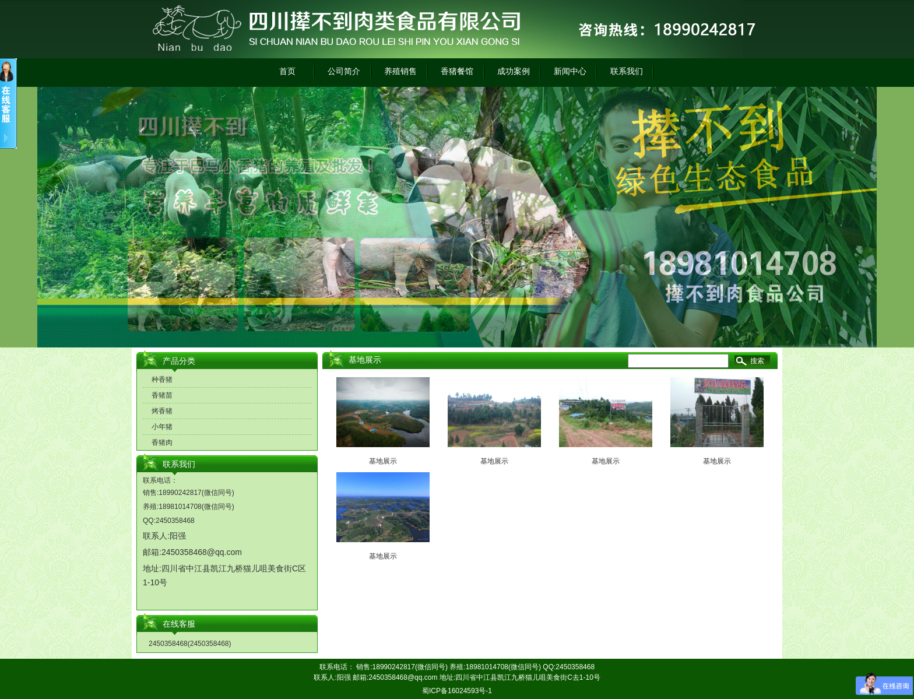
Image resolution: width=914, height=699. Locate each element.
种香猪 (162, 379)
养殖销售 (400, 71)
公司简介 (344, 71)
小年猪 (162, 427)
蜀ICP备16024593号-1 (457, 691)
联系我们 (626, 71)
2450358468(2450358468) (190, 644)
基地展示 (383, 461)
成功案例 (513, 71)
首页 (287, 71)
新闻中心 (570, 71)
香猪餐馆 (457, 71)
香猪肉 (162, 442)
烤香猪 (162, 411)
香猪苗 (162, 395)
